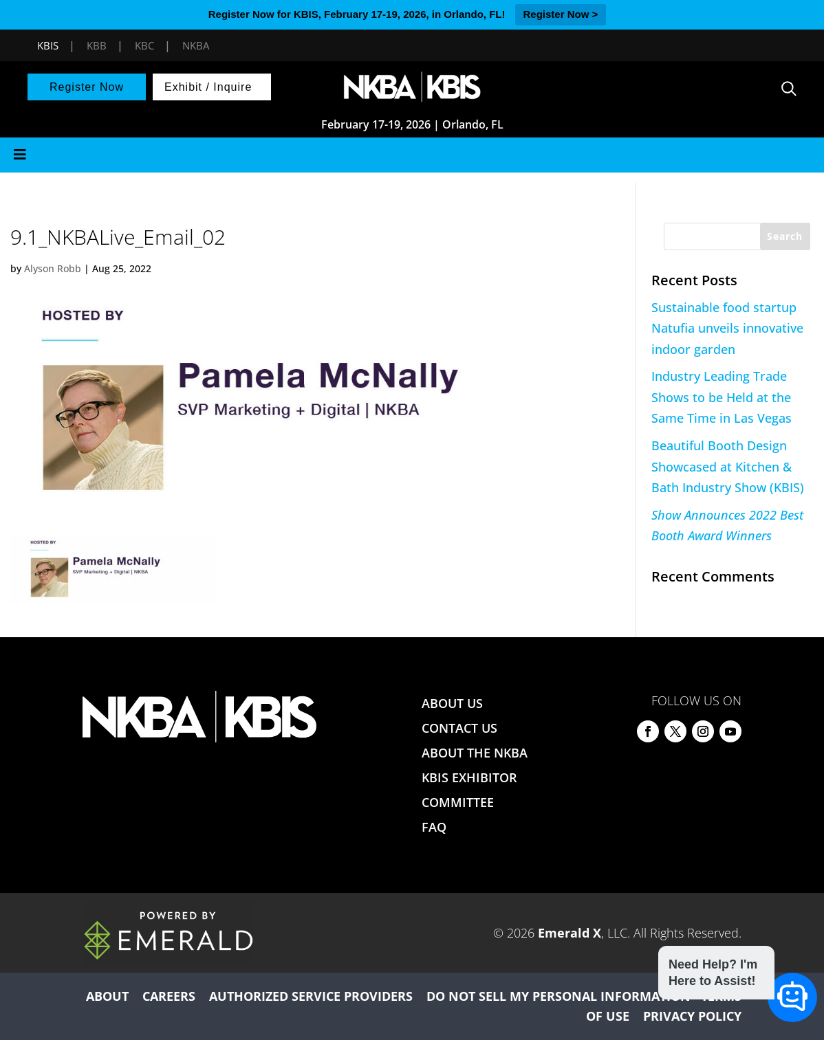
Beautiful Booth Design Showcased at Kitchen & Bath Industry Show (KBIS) (727, 466)
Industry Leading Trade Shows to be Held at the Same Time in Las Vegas (721, 397)
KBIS (47, 45)
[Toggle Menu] (412, 155)
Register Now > (560, 14)
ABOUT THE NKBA (475, 752)
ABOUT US (452, 703)
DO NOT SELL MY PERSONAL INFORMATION (558, 996)
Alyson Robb (52, 268)
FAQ (434, 827)
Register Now (87, 87)
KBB (97, 45)
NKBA (195, 45)
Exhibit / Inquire (208, 87)
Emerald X (569, 933)
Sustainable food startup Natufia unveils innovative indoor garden (727, 328)
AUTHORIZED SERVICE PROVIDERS (311, 996)
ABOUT (107, 996)
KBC (144, 45)
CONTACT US (459, 728)
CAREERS (168, 996)
